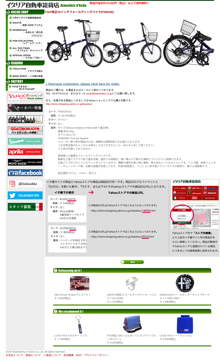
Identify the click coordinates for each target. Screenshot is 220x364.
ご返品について (52, 355)
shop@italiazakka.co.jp (99, 93)
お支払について (14, 355)
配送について (33, 355)
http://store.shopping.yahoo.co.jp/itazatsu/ (69, 104)
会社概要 (69, 355)
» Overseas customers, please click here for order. (83, 84)
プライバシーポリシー (96, 355)
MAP (79, 355)
